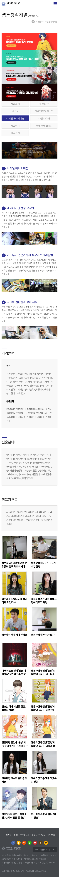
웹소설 (15, 110)
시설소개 (15, 133)
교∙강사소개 (44, 118)
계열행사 (15, 125)
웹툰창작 (43, 103)
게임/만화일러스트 (43, 110)
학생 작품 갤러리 (43, 125)
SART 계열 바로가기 (43, 849)
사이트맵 (51, 835)
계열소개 (15, 103)
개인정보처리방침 (37, 835)
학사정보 (23, 835)
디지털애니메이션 (15, 118)
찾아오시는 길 (12, 835)
